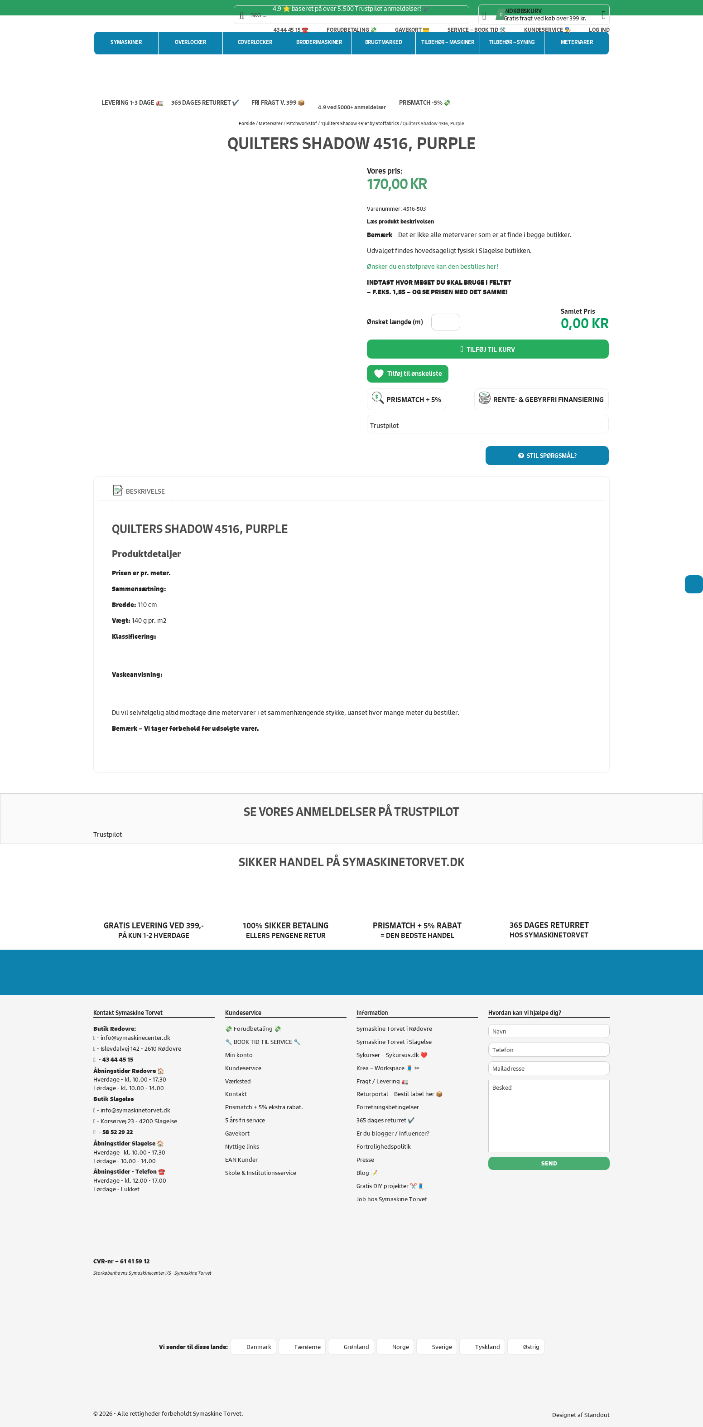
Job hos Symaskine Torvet (391, 1189)
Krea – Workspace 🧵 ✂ (387, 1058)
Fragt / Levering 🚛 (382, 1071)
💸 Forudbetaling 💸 (253, 1019)
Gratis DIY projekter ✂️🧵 (390, 1176)
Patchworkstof (301, 123)
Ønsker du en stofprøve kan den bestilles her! (432, 266)
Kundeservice (243, 1058)
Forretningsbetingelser (387, 1097)
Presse (365, 1150)
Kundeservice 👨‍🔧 (547, 29)
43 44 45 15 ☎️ (291, 29)
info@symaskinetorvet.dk (135, 1101)
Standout (597, 1405)
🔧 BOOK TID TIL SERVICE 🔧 (263, 1032)
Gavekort (237, 1124)
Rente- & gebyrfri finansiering (548, 398)
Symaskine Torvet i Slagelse (394, 1032)
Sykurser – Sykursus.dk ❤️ (392, 1045)
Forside (247, 123)
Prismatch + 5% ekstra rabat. (264, 1097)
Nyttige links (242, 1137)
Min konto (239, 1045)
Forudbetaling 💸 (352, 29)
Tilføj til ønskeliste (407, 373)
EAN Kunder (241, 1150)
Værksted (238, 1071)
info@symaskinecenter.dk (135, 1028)
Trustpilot (384, 423)
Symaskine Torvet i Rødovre (394, 1019)
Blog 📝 (367, 1163)
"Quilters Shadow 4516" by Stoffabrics (360, 123)
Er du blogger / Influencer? (392, 1124)
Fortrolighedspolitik (383, 1137)
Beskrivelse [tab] (145, 482)
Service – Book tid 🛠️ (477, 29)
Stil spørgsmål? (552, 446)
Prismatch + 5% (413, 398)
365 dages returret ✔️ (385, 1111)
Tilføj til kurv (491, 349)
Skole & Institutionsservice (260, 1163)
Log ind (599, 29)
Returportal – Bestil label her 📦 (399, 1084)
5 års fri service (245, 1111)
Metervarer (271, 123)
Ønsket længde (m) (395, 322)
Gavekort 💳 (412, 29)
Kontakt (236, 1084)
